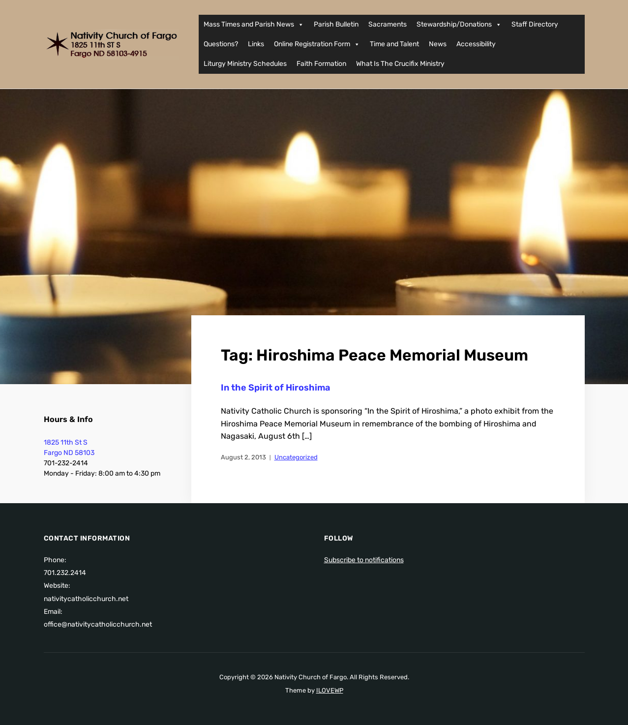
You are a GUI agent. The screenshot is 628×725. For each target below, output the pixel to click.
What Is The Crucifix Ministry (400, 64)
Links (256, 44)
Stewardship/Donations (459, 24)
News (438, 44)
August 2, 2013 (243, 457)
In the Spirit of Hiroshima (275, 387)
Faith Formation (321, 64)
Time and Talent (394, 44)
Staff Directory (534, 24)
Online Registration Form (317, 44)
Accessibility (476, 44)
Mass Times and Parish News (254, 24)
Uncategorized (296, 457)
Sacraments (387, 24)
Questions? (221, 44)
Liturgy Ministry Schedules (245, 64)
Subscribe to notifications (364, 560)
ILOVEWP (329, 690)
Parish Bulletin (336, 24)
